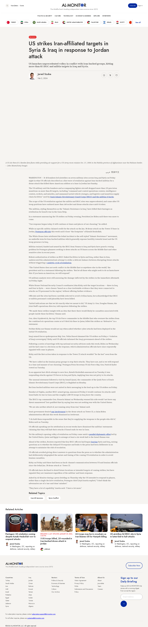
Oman (31, 583)
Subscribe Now (134, 565)
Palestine (8, 595)
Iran (6, 586)
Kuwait (31, 589)
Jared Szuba (44, 74)
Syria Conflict (54, 498)
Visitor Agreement (80, 580)
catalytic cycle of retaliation (59, 262)
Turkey (7, 580)
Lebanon (8, 603)
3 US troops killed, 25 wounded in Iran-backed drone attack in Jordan (56, 541)
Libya (30, 595)
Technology (68, 17)
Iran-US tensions (37, 498)
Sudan (31, 598)
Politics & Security (45, 17)
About (99, 580)
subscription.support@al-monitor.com (44, 614)
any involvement (58, 411)
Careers (100, 589)
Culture (58, 17)
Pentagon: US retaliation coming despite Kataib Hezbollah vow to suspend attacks (20, 537)
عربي (108, 172)
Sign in (140, 7)
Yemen (31, 592)
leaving (94, 442)
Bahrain (31, 586)
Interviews (106, 17)
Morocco (32, 603)
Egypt (7, 598)
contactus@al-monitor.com (35, 618)
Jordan (31, 580)
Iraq (30, 577)
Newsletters (14, 6)
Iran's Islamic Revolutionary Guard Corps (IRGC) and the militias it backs (82, 197)
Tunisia (31, 600)
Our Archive (55, 592)
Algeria (31, 606)
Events (22, 6)
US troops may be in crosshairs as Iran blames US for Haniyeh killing (91, 535)
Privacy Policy (79, 583)
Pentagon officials (43, 231)
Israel (7, 592)
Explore (97, 17)
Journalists (101, 583)
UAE (6, 589)
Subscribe (133, 7)
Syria (7, 606)
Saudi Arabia (9, 583)
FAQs (76, 586)
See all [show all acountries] (138, 23)
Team (99, 586)
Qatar (7, 600)
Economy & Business (83, 17)
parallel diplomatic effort (100, 434)
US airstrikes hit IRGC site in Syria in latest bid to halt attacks (125, 535)
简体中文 (115, 172)
